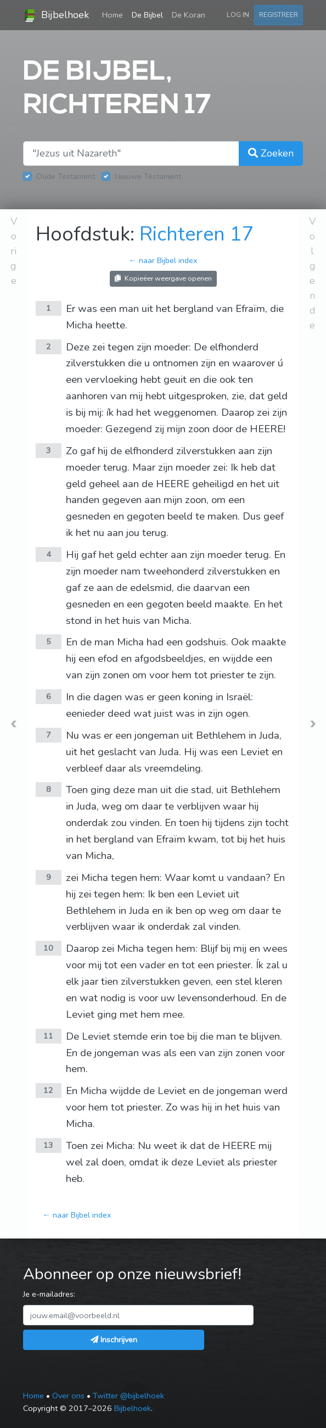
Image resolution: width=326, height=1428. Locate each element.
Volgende (312, 273)
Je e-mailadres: (49, 1293)
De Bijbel (147, 14)
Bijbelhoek (56, 15)
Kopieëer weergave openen (163, 278)
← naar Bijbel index (162, 260)
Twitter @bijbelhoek (128, 1395)
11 (48, 1035)
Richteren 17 (196, 234)
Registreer (278, 14)
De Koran (188, 14)
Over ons (68, 1395)
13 (48, 1145)
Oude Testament (65, 176)
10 (48, 947)
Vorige (13, 251)
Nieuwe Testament (148, 176)
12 (48, 1090)
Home (114, 14)
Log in (238, 14)
